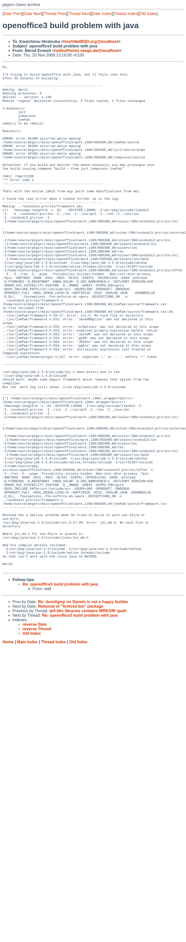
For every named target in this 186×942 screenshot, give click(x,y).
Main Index (27, 743)
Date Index (101, 14)
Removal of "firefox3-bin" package (70, 707)
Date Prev (12, 14)
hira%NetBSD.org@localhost (90, 41)
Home (8, 743)
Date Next (32, 14)
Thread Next (79, 14)
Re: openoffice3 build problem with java (60, 685)
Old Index (148, 14)
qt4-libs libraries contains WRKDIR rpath (87, 712)
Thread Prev (55, 14)
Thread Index (125, 14)
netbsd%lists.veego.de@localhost (87, 50)
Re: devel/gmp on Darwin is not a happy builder (83, 703)
